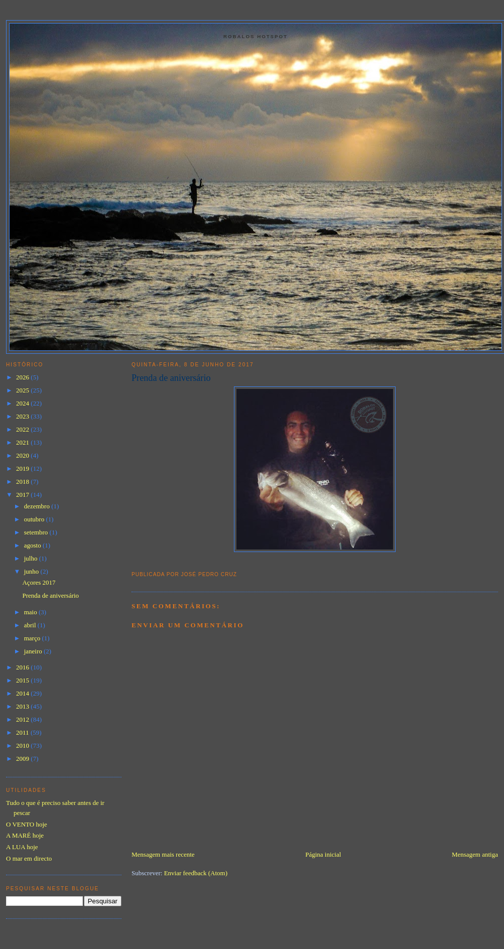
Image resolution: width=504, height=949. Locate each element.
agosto (33, 545)
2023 (23, 416)
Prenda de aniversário (171, 378)
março (33, 638)
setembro (37, 532)
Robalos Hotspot (255, 36)
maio (31, 612)
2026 (23, 377)
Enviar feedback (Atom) (195, 873)
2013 (23, 706)
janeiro (34, 651)
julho (31, 558)
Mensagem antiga (475, 854)
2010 (23, 745)
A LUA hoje (22, 847)
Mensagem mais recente (163, 854)
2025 (23, 390)
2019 (23, 468)
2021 (23, 442)
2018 (23, 481)
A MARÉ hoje (25, 835)
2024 (23, 403)
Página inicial (323, 854)
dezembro (38, 506)
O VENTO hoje (26, 824)
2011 (23, 732)
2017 (23, 494)
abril (31, 625)
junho (32, 571)
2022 (23, 429)
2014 (23, 693)
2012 (23, 719)
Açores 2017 (38, 582)
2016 (23, 667)
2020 (23, 455)
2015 (23, 680)
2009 (23, 758)
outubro (35, 519)
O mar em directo (29, 858)
